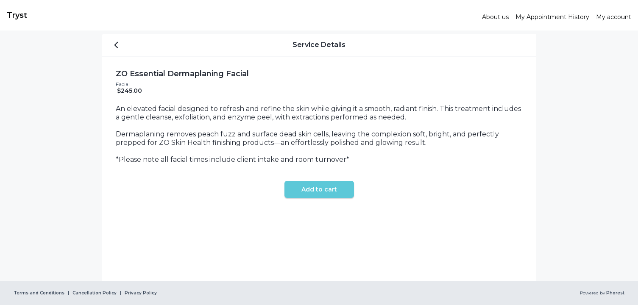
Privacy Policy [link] (141, 293)
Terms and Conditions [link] (39, 293)
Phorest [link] (614, 293)
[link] (241, 15)
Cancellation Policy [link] (94, 293)
